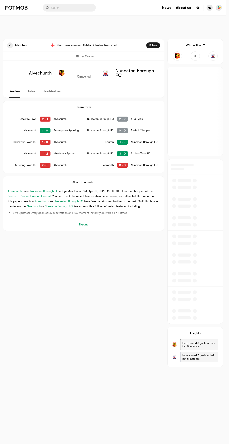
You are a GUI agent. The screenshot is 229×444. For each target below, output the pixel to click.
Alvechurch (15, 191)
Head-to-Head (52, 91)
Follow (153, 45)
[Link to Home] (18, 8)
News (166, 8)
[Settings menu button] (198, 7)
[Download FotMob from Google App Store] (219, 8)
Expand (83, 224)
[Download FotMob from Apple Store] (210, 8)
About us (183, 8)
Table (31, 91)
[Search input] (69, 8)
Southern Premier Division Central (29, 196)
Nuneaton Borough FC (44, 191)
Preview (14, 91)
